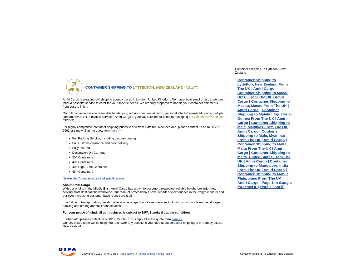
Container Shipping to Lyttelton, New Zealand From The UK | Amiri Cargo (262, 84)
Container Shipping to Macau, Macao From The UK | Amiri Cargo (263, 105)
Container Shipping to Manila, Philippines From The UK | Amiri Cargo (263, 178)
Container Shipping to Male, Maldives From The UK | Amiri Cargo (263, 127)
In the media (165, 253)
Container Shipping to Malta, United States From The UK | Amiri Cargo (264, 157)
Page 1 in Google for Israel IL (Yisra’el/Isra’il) (264, 185)
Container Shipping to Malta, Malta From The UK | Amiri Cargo (262, 148)
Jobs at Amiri (127, 253)
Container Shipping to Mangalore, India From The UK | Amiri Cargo (262, 165)
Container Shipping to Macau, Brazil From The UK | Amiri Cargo (263, 97)
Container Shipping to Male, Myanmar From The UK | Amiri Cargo (261, 135)
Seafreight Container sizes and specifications (93, 178)
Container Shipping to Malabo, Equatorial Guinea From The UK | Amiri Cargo (264, 116)
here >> (116, 130)
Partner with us (146, 253)
